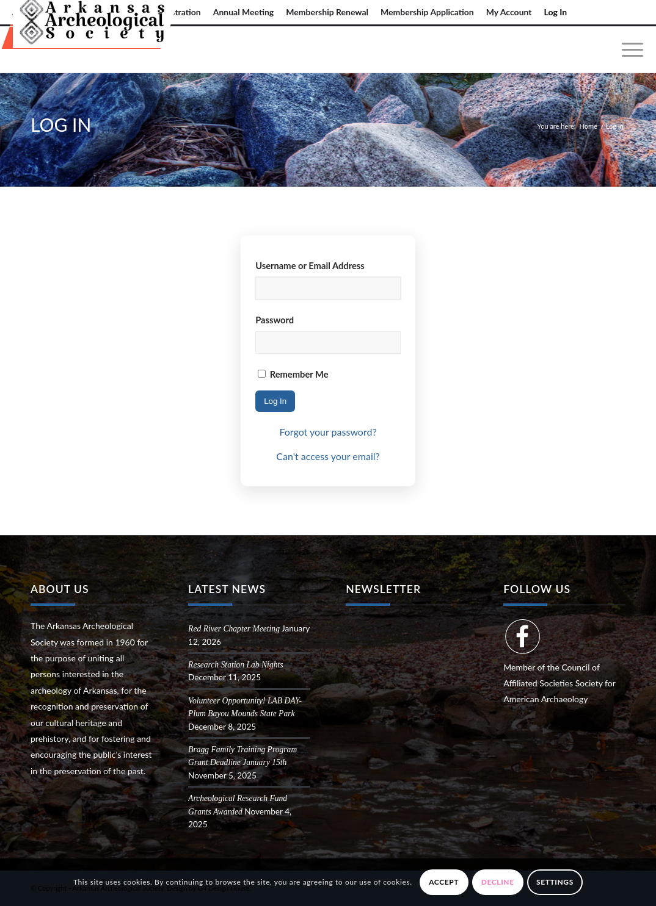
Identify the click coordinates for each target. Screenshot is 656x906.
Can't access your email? (327, 456)
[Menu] (628, 50)
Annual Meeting (243, 12)
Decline (497, 881)
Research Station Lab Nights (235, 664)
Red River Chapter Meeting (234, 628)
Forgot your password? (327, 431)
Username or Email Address (310, 265)
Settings (555, 881)
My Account (509, 12)
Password (274, 319)
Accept (444, 881)
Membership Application (427, 12)
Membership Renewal (327, 12)
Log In (555, 12)
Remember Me (293, 374)
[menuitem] (243, 12)
